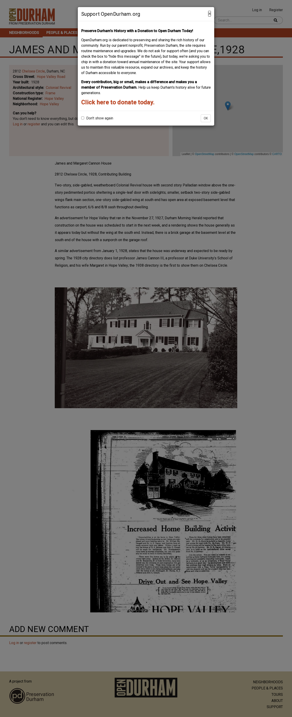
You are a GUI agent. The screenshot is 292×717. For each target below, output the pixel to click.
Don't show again (97, 118)
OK (206, 118)
